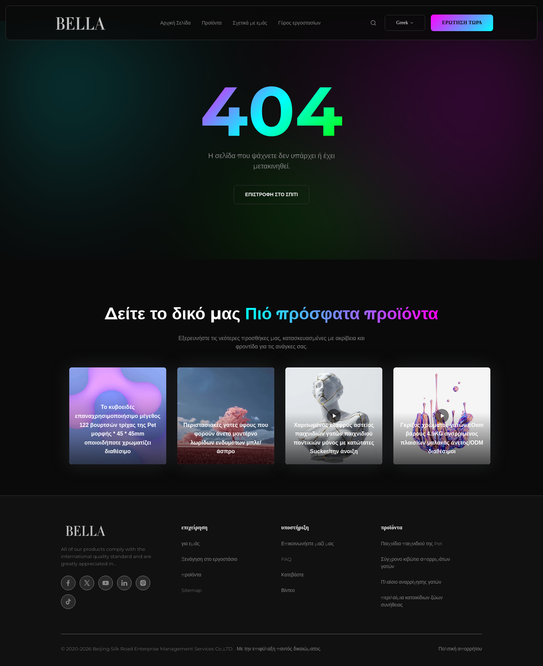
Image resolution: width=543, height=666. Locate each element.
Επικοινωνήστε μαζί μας (307, 543)
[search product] (373, 23)
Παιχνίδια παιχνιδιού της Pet (411, 543)
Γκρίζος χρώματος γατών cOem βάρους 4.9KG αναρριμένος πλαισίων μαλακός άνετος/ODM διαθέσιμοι (441, 438)
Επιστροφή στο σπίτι (271, 194)
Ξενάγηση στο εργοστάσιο (209, 559)
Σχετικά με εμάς (250, 23)
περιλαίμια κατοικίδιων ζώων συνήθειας (412, 601)
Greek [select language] (405, 22)
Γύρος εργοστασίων (299, 23)
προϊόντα (191, 575)
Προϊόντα (212, 23)
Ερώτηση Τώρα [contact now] (462, 22)
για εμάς (190, 543)
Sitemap (191, 590)
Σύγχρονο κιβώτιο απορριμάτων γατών (415, 562)
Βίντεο (288, 590)
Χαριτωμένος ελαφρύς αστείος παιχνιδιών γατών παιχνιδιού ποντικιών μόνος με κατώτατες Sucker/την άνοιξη (334, 438)
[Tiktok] (68, 601)
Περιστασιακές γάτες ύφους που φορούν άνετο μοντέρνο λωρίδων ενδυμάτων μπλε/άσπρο (226, 438)
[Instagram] (143, 583)
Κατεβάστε (292, 575)
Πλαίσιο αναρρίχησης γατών (411, 582)
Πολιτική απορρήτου (460, 649)
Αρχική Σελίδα (175, 23)
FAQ (286, 559)
